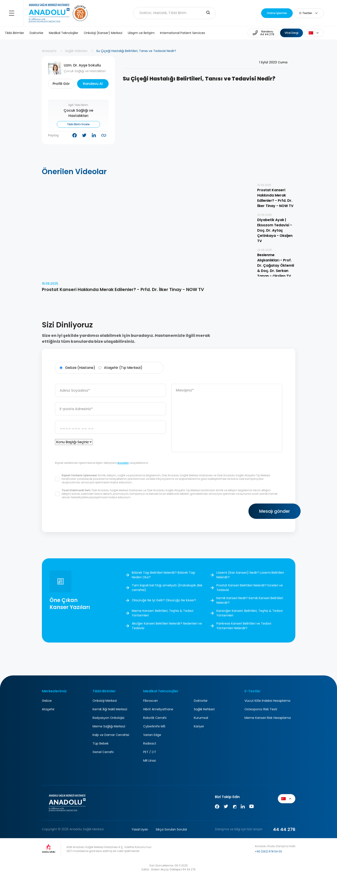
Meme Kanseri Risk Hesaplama (267, 718)
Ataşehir (48, 709)
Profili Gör (61, 83)
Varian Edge (152, 735)
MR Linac (149, 760)
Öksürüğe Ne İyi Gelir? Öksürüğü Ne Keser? (164, 600)
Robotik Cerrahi (154, 718)
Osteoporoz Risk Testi (260, 709)
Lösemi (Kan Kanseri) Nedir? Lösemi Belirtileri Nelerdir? (250, 574)
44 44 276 (284, 829)
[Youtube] (251, 807)
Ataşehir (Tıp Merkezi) (120, 367)
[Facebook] (217, 807)
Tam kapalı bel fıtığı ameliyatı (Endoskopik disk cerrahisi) (167, 587)
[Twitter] (226, 807)
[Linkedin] (243, 807)
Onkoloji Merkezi (105, 700)
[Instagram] (234, 807)
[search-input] (208, 13)
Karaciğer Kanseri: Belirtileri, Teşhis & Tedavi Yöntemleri (249, 613)
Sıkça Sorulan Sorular (171, 829)
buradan (123, 463)
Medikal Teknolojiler (63, 33)
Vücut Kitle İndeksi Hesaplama (267, 700)
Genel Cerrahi (103, 752)
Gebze (47, 700)
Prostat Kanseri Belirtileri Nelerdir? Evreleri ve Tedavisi (249, 587)
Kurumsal (201, 718)
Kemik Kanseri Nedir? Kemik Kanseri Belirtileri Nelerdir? (249, 600)
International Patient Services (182, 33)
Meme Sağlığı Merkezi (109, 726)
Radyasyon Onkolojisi (108, 718)
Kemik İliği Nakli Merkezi (110, 709)
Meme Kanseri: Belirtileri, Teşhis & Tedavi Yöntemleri (162, 613)
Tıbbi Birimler (14, 33)
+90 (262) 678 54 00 (268, 851)
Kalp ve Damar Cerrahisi (111, 735)
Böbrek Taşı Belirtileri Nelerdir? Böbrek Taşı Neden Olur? (163, 574)
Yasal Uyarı (140, 829)
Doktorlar (36, 33)
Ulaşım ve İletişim (141, 33)
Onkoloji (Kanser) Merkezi (103, 33)
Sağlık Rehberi (204, 709)
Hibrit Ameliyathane (158, 709)
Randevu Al (93, 83)
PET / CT (149, 752)
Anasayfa (49, 51)
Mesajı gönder (255, 511)
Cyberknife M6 (154, 726)
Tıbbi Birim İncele (78, 124)
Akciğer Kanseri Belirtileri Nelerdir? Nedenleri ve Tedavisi (167, 625)
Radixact (149, 743)
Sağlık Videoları (76, 51)
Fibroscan (150, 700)
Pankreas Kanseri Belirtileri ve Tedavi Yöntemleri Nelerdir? (243, 625)
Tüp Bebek (101, 743)
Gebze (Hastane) (77, 367)
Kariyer (199, 726)
